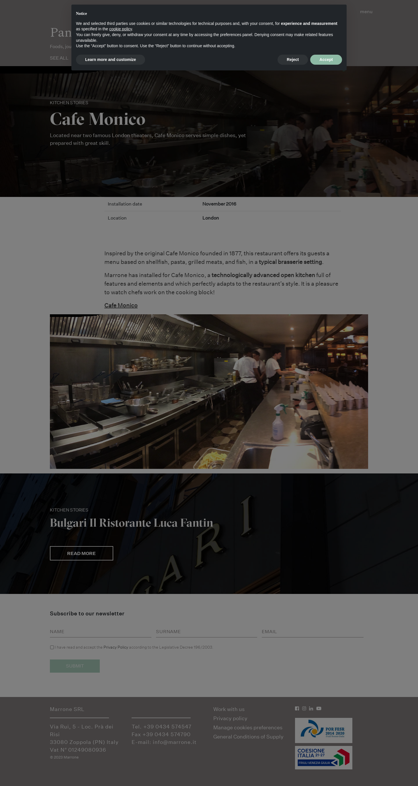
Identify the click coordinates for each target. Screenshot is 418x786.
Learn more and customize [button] (110, 59)
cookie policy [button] (120, 29)
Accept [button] (326, 59)
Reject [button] (293, 59)
